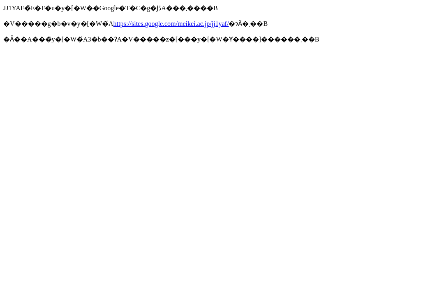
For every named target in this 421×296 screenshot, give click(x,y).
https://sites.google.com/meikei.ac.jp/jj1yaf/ (171, 23)
